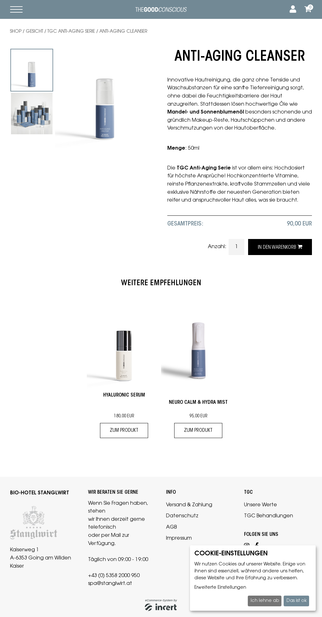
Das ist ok (296, 601)
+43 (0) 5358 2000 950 (114, 575)
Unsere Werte (260, 505)
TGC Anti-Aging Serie (71, 32)
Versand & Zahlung (189, 505)
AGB (171, 527)
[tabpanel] (31, 70)
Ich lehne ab (265, 601)
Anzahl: (218, 246)
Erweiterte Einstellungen (220, 588)
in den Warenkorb (280, 247)
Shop (15, 32)
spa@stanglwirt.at (110, 583)
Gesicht (34, 32)
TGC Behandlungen (268, 516)
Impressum (179, 538)
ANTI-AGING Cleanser (123, 32)
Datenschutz (182, 516)
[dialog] (253, 578)
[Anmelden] (291, 9)
